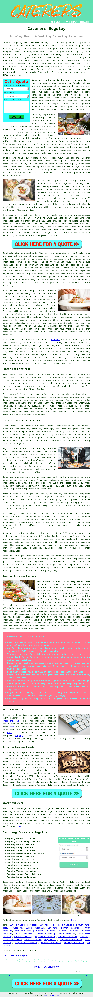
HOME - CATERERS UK (46, 967)
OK (58, 995)
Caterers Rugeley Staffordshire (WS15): (26, 43)
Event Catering (35, 928)
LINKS (58, 22)
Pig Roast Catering (63, 925)
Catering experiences (44, 115)
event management (75, 259)
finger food (33, 374)
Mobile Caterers (12, 928)
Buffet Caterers (19, 925)
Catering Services (68, 931)
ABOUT (66, 22)
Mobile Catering (23, 937)
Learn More (48, 995)
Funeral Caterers (67, 937)
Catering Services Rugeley (25, 832)
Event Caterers (32, 940)
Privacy (89, 976)
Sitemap (4, 976)
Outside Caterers (46, 931)
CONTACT (74, 22)
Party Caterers (23, 934)
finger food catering (67, 599)
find (11, 809)
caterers (69, 110)
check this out (11, 721)
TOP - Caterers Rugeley (16, 955)
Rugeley (55, 340)
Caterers (71, 69)
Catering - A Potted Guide (47, 80)
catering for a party (70, 602)
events (18, 75)
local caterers (40, 626)
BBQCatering (82, 925)
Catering (30, 167)
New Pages (12, 976)
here (9, 733)
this (12, 727)
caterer (20, 207)
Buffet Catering (71, 928)
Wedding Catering (24, 931)
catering (7, 623)
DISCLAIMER (84, 22)
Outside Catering (39, 925)
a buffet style (29, 221)
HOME (51, 22)
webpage (19, 736)
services (25, 340)
